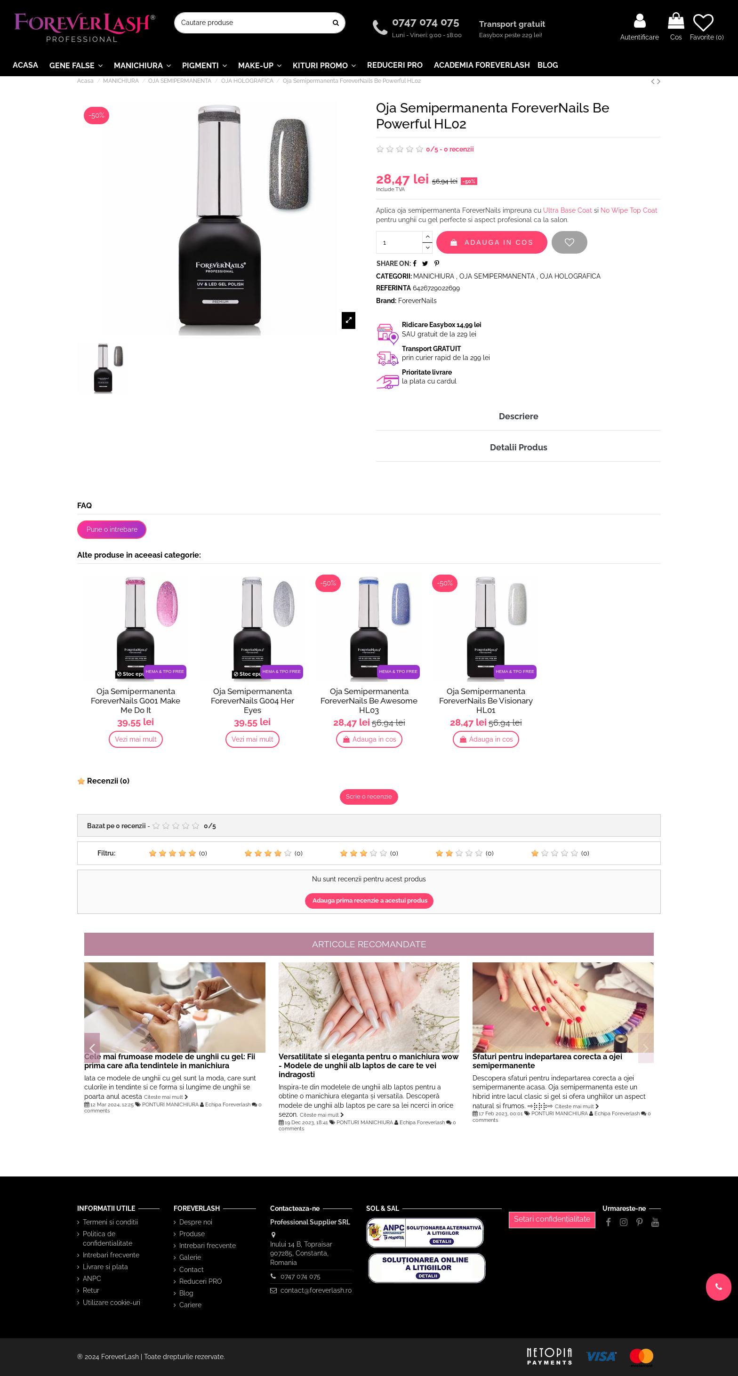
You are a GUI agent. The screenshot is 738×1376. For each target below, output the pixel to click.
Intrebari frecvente (111, 1255)
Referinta (393, 288)
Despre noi (195, 1222)
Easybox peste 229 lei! (510, 35)
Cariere (190, 1305)
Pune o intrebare (112, 529)
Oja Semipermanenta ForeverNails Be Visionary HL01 (486, 701)
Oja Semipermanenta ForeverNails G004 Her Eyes (252, 701)
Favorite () (707, 27)
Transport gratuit (513, 24)
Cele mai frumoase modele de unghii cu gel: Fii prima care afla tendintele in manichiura (169, 1061)
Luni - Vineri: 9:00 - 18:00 (427, 35)
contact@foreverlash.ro (316, 1290)
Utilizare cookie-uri (111, 1302)
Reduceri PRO (200, 1281)
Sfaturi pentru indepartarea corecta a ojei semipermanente (547, 1061)
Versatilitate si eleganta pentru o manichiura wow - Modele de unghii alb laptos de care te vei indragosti (368, 1065)
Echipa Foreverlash (227, 1104)
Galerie (190, 1257)
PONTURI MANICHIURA (170, 1104)
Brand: (386, 300)
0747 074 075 (427, 21)
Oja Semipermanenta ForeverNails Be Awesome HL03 (369, 701)
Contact (191, 1269)
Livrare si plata (105, 1267)
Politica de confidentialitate (107, 1238)
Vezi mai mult (136, 739)
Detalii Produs (518, 447)
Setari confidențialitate (552, 1219)
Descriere (518, 416)
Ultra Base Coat (567, 210)
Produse (192, 1234)
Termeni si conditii (110, 1222)
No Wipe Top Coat (629, 210)
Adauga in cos (492, 242)
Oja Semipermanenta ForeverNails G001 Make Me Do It (135, 701)
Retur (91, 1290)
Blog (186, 1293)
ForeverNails (417, 300)
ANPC (92, 1278)
